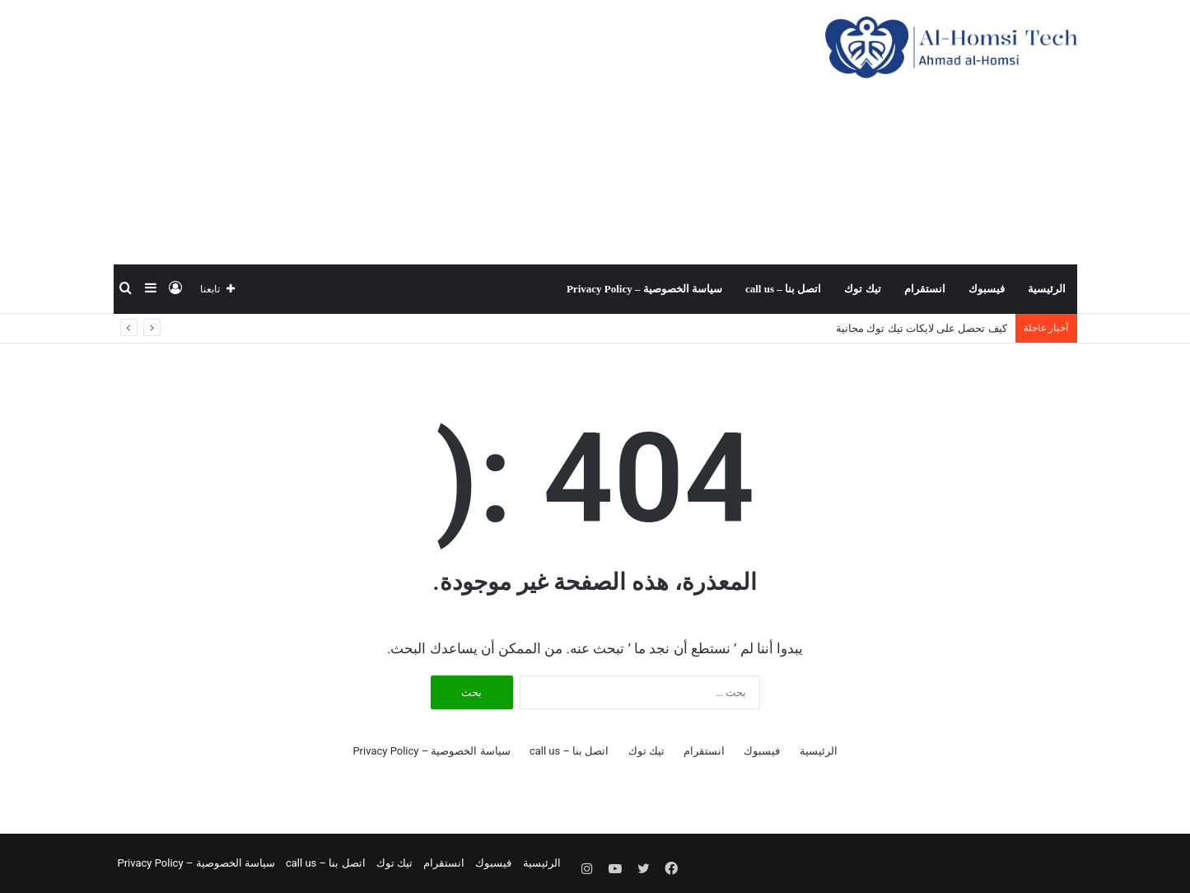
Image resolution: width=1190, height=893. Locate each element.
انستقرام (924, 289)
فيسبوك (986, 289)
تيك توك (862, 289)
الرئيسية (1047, 289)
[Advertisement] (431, 131)
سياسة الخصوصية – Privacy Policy (644, 289)
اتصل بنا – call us (783, 289)
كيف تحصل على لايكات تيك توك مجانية (921, 328)
